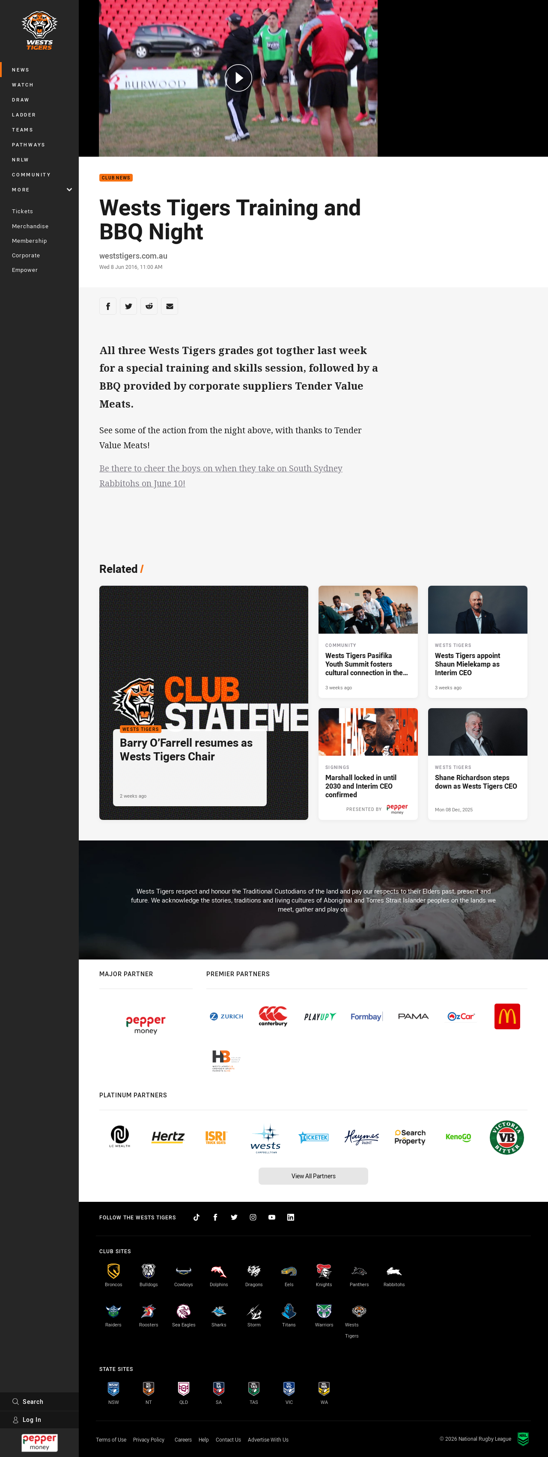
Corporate (26, 255)
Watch (23, 84)
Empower (25, 270)
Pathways (29, 144)
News (21, 69)
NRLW (21, 159)
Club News (116, 178)
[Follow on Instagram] (253, 1217)
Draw (21, 99)
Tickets (22, 211)
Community (31, 174)
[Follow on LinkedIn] (290, 1217)
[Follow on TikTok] (196, 1217)
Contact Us (228, 1439)
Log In (27, 1419)
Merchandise (30, 226)
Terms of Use (111, 1439)
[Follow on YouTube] (271, 1217)
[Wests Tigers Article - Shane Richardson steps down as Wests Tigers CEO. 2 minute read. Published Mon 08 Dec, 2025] (477, 764)
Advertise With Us (268, 1439)
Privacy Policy (148, 1439)
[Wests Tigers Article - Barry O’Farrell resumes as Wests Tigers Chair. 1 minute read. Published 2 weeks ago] (203, 703)
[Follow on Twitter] (234, 1217)
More (42, 189)
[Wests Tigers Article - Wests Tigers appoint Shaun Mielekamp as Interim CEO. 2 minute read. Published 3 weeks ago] (477, 642)
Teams (23, 129)
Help (204, 1439)
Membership (29, 240)
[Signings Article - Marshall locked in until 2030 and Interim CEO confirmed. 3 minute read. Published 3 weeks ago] (368, 764)
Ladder (24, 114)
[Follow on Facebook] (215, 1217)
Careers (183, 1439)
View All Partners (314, 1176)
